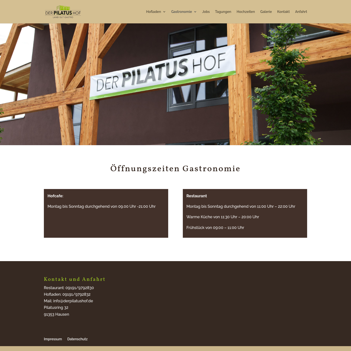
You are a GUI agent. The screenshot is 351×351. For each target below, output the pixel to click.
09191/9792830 (80, 287)
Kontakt (283, 12)
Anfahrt (301, 12)
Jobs (206, 12)
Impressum (53, 339)
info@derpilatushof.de (73, 301)
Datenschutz (77, 339)
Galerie (266, 12)
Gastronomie (181, 12)
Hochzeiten (246, 12)
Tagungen (223, 12)
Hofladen (153, 12)
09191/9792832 (76, 294)
